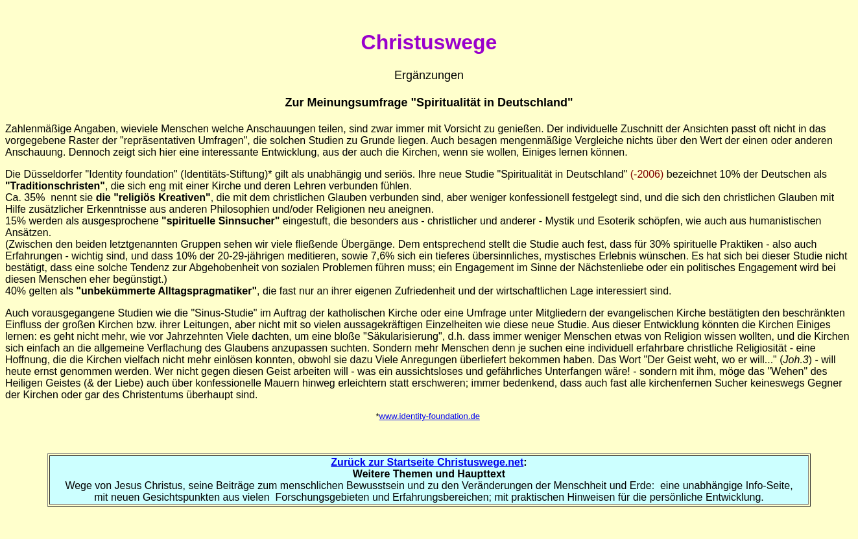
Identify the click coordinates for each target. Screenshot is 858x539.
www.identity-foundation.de (429, 416)
